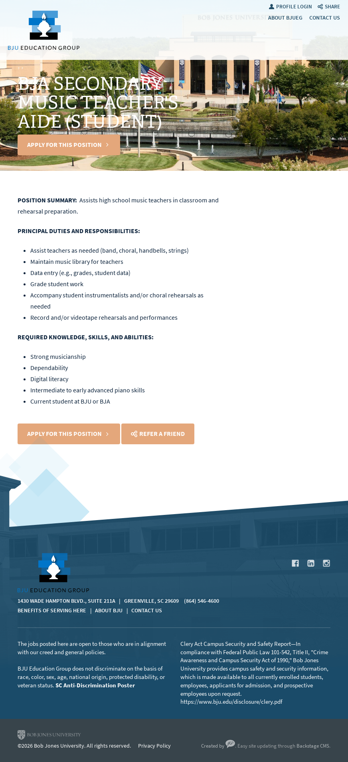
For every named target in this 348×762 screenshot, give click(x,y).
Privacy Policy (154, 746)
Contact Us (324, 18)
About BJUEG (285, 18)
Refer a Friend (162, 433)
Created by (218, 745)
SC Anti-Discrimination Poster (95, 685)
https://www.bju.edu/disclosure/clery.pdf (231, 702)
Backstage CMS (313, 745)
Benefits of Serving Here (52, 610)
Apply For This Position (64, 145)
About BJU (109, 610)
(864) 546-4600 (201, 601)
